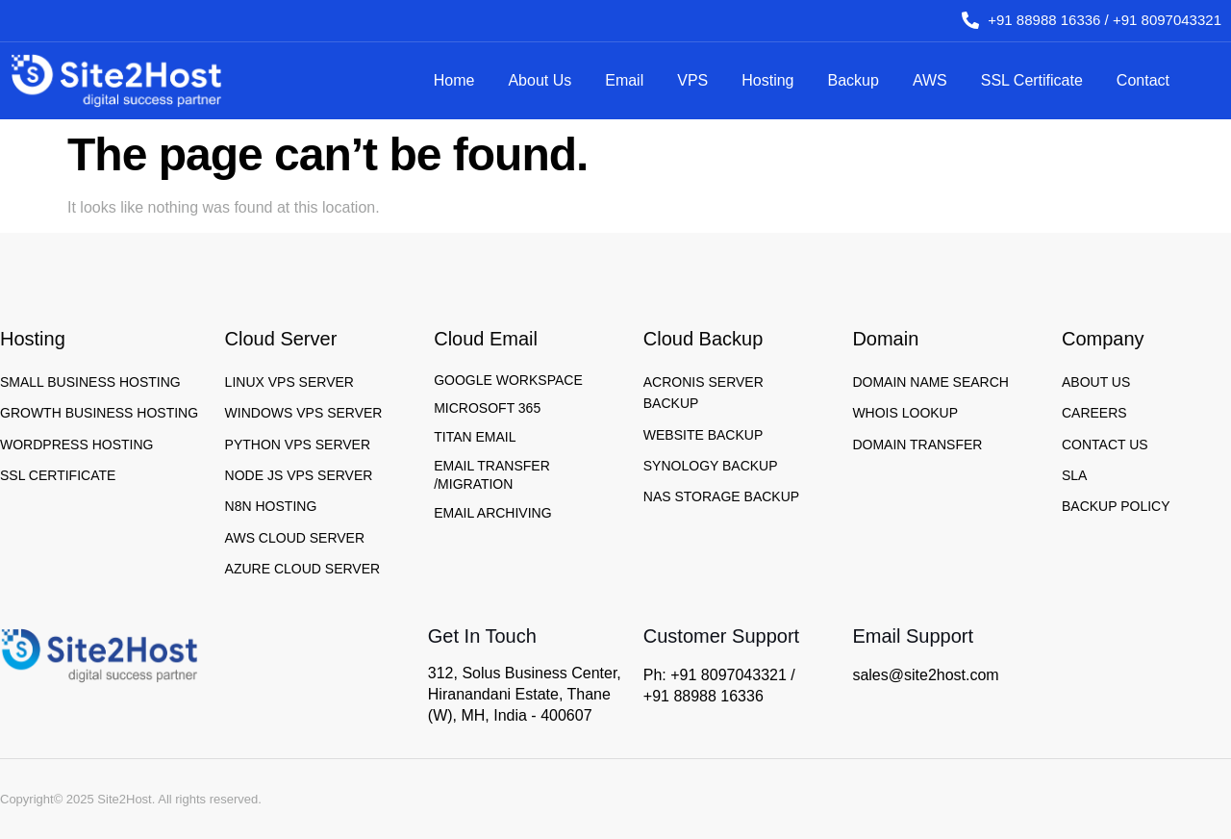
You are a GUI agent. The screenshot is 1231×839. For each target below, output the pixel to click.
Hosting (767, 80)
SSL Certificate (1032, 80)
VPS (692, 80)
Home (454, 80)
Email (624, 80)
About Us (539, 80)
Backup (853, 80)
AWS (930, 80)
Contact (1143, 80)
